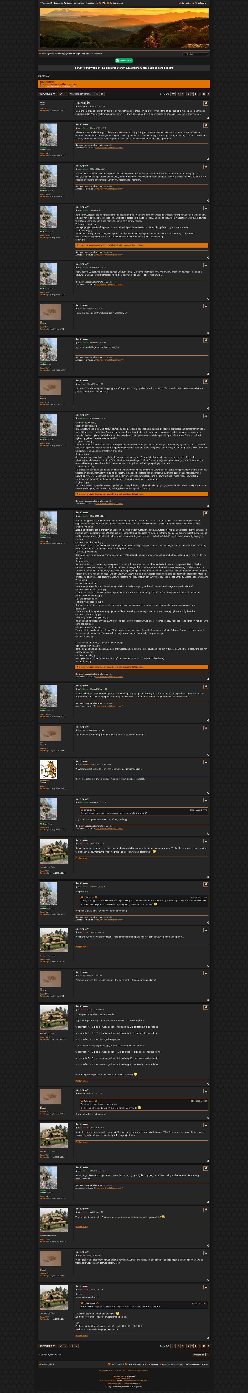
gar (41, 321)
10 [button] (204, 94)
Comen (43, 147)
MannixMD (131, 1376)
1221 (47, 786)
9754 (47, 327)
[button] (173, 94)
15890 (47, 871)
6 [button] (188, 94)
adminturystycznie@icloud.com (61, 86)
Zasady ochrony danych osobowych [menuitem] (82, 3)
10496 (47, 153)
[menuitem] (102, 3)
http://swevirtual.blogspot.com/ (109, 148)
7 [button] (192, 94)
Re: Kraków (82, 102)
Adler (42, 865)
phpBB (119, 1380)
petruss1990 (45, 781)
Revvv (42, 102)
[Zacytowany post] (94, 810)
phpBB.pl (136, 1384)
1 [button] (182, 94)
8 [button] (195, 94)
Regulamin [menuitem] (58, 3)
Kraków (43, 76)
